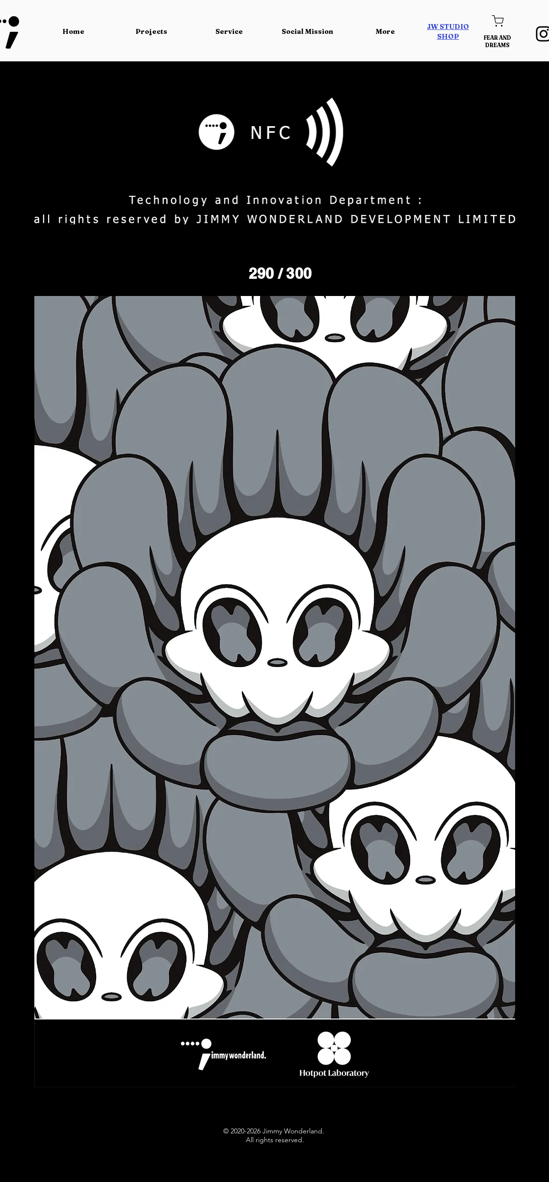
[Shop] (498, 21)
